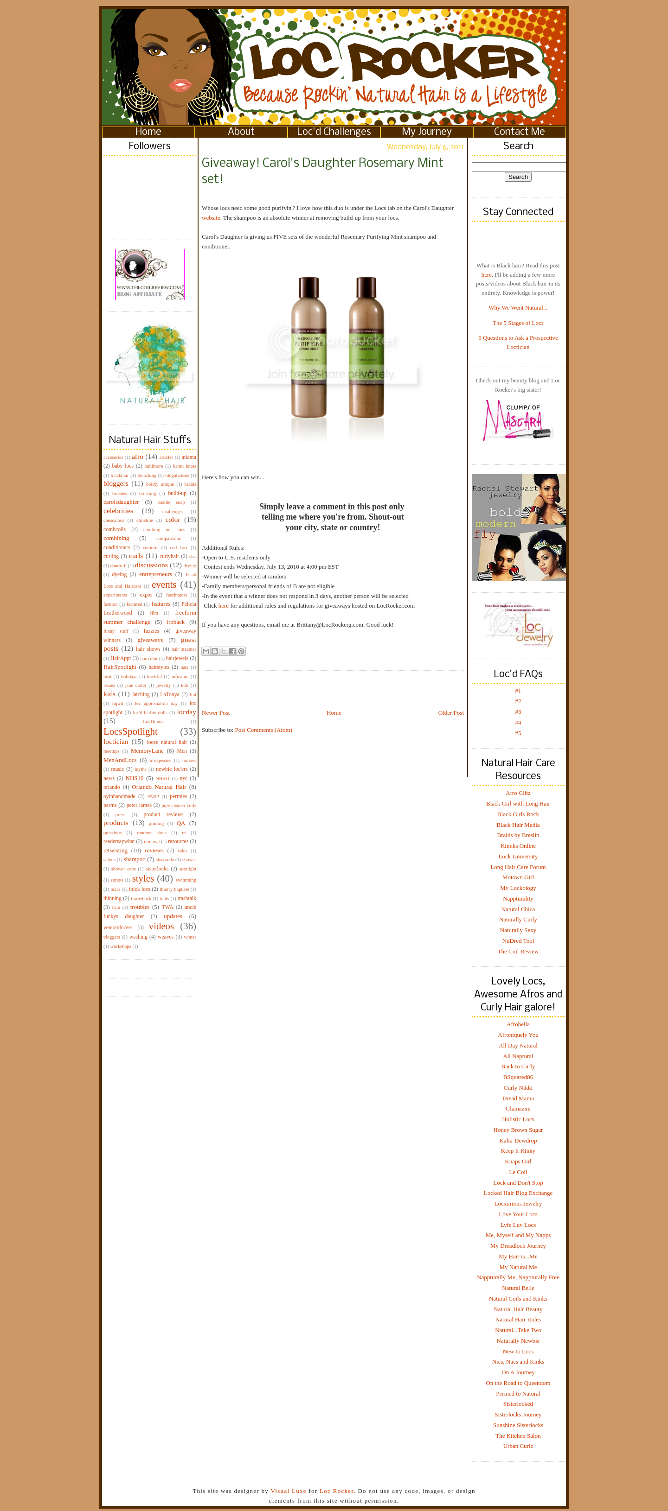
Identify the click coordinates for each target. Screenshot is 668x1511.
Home (148, 132)
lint (193, 694)
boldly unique (160, 484)
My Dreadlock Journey (518, 1245)
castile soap (171, 502)
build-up (177, 493)
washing (138, 937)
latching (141, 695)
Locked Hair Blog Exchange (518, 1192)
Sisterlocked (518, 1403)
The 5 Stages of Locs (518, 322)
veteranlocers (117, 928)
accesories (113, 457)
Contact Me (519, 132)
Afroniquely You (518, 1034)
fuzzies (151, 631)
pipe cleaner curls (178, 805)
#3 (518, 711)
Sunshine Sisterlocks (518, 1425)
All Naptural (518, 1056)
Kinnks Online (518, 845)
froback (176, 621)
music (117, 769)
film (154, 613)
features (160, 603)
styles (143, 878)
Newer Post (216, 712)
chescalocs (113, 520)
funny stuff (115, 631)
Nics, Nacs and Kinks (518, 1361)
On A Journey (518, 1372)
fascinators (176, 594)
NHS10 (135, 778)
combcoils (114, 530)
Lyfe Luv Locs (518, 1224)
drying (190, 565)
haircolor (149, 658)
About (241, 132)
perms (110, 805)
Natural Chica (518, 909)
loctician (115, 741)
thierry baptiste (174, 889)
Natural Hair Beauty (518, 1309)
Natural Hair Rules (518, 1319)
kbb (184, 685)
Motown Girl (518, 877)
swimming (186, 879)
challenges (172, 511)
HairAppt (120, 658)
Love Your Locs (518, 1214)
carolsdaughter (121, 501)
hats (184, 667)
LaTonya (169, 695)
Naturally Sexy (518, 930)
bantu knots (184, 466)
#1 (518, 690)
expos (146, 595)
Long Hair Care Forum (518, 866)
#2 (518, 701)
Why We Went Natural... (517, 307)
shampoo (135, 859)
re (184, 832)
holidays (129, 676)
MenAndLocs (120, 759)
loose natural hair (167, 742)
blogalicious (177, 475)
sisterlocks (157, 869)
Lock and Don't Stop (518, 1182)
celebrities (118, 510)
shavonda (165, 859)
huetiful (154, 676)
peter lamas (139, 805)
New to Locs (518, 1351)
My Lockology (518, 887)
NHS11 (162, 778)
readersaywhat (119, 841)
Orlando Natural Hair (159, 786)
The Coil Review (518, 951)
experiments (115, 594)
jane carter (136, 685)
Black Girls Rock (518, 814)
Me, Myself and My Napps (518, 1235)
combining (116, 537)
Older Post (451, 712)
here (223, 605)
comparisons (168, 538)
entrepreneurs (155, 574)
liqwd (117, 703)
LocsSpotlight (130, 731)
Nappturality (518, 898)
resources (178, 841)
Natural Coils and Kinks (518, 1298)
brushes (119, 493)
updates (173, 916)
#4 (518, 722)
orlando (111, 787)
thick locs (139, 889)
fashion (110, 604)
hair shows (148, 649)
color (172, 519)
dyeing (119, 574)
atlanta (189, 457)
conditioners (116, 548)
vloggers (111, 937)
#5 (518, 733)
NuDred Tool (518, 940)
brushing (147, 493)
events (164, 584)
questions (112, 832)
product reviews (163, 815)
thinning (112, 898)
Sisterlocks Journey (518, 1414)
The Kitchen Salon (517, 1435)
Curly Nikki (518, 1087)
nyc (184, 778)
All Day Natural (518, 1045)
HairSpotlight (119, 666)
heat (107, 676)
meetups (111, 751)
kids (109, 694)
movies (189, 760)
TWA (167, 907)
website (211, 217)
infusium (180, 676)
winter (190, 937)
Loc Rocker (336, 1490)
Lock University (518, 856)
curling (111, 556)
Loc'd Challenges (334, 132)
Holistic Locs (518, 1119)
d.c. (192, 556)
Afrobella (518, 1024)
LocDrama (153, 721)
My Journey (427, 132)
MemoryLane (147, 750)
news (109, 778)
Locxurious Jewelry (518, 1203)
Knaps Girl (518, 1161)
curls (136, 555)
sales (182, 850)
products (115, 822)
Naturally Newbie (518, 1340)
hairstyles (158, 667)
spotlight (188, 868)
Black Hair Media (518, 824)
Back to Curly (518, 1066)
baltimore (154, 466)
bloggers (115, 483)
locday (186, 712)
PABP (153, 796)
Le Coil (518, 1171)
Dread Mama (518, 1098)
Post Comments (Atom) (264, 729)
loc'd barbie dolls (150, 712)
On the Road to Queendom (518, 1382)
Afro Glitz (518, 792)
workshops (120, 946)
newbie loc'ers (171, 769)
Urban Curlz (518, 1445)
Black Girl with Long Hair (518, 803)
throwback (141, 898)
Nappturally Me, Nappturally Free (518, 1277)
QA (181, 822)
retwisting (115, 850)
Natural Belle (518, 1287)
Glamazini (518, 1108)
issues (109, 685)
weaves (165, 937)
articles (166, 457)
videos (161, 926)
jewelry (163, 685)
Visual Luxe (288, 1490)
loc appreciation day (156, 703)
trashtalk (187, 898)
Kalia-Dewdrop (518, 1140)
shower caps (123, 868)
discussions (151, 565)
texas (115, 889)
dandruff (118, 565)
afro (137, 456)
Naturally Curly (518, 919)
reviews (154, 850)
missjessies (160, 760)
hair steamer (184, 649)
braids (190, 484)
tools (164, 898)
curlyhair (169, 556)
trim (116, 907)
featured (134, 604)
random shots (152, 832)
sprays (117, 879)
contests (150, 547)
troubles (140, 906)
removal (152, 841)
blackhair (120, 475)
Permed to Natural (518, 1393)
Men (181, 751)
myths (140, 769)
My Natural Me (518, 1266)
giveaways (150, 639)
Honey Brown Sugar (518, 1129)
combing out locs (164, 529)
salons (109, 859)
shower (189, 859)
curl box (178, 547)
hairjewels (177, 658)
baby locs (123, 466)
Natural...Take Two (518, 1330)
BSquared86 (518, 1076)
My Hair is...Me (518, 1256)
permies (178, 797)
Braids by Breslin (518, 835)
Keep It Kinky (518, 1150)
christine (144, 520)
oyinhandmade (119, 797)
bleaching (147, 475)
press (120, 814)
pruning (156, 823)
